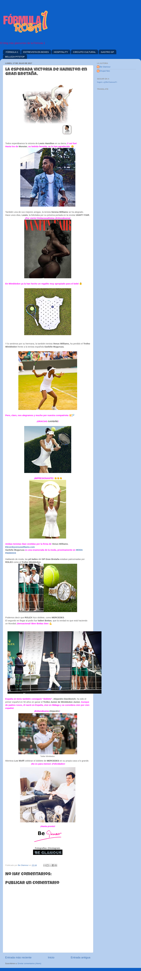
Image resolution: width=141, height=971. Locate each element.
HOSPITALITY (61, 52)
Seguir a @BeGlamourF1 (107, 82)
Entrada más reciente (18, 957)
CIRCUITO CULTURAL (84, 52)
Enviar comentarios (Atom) (29, 963)
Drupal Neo (105, 71)
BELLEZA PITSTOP (15, 56)
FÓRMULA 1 (12, 52)
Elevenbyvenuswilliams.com (20, 547)
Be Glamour (105, 67)
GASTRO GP (107, 52)
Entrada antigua (80, 957)
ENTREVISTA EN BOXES (36, 52)
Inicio (51, 957)
